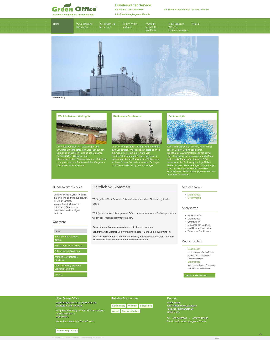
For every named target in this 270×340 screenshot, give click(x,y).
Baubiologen (194, 249)
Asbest (115, 311)
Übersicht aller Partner (195, 275)
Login (217, 338)
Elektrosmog (194, 262)
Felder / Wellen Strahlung (129, 25)
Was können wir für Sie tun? (107, 25)
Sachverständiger (130, 311)
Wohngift (132, 305)
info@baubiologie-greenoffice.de (132, 14)
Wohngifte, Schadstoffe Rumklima (151, 27)
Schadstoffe (146, 305)
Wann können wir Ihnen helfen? (84, 25)
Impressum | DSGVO (66, 330)
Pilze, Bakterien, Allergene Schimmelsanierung (178, 27)
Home (56, 24)
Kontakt (195, 24)
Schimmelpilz (119, 305)
